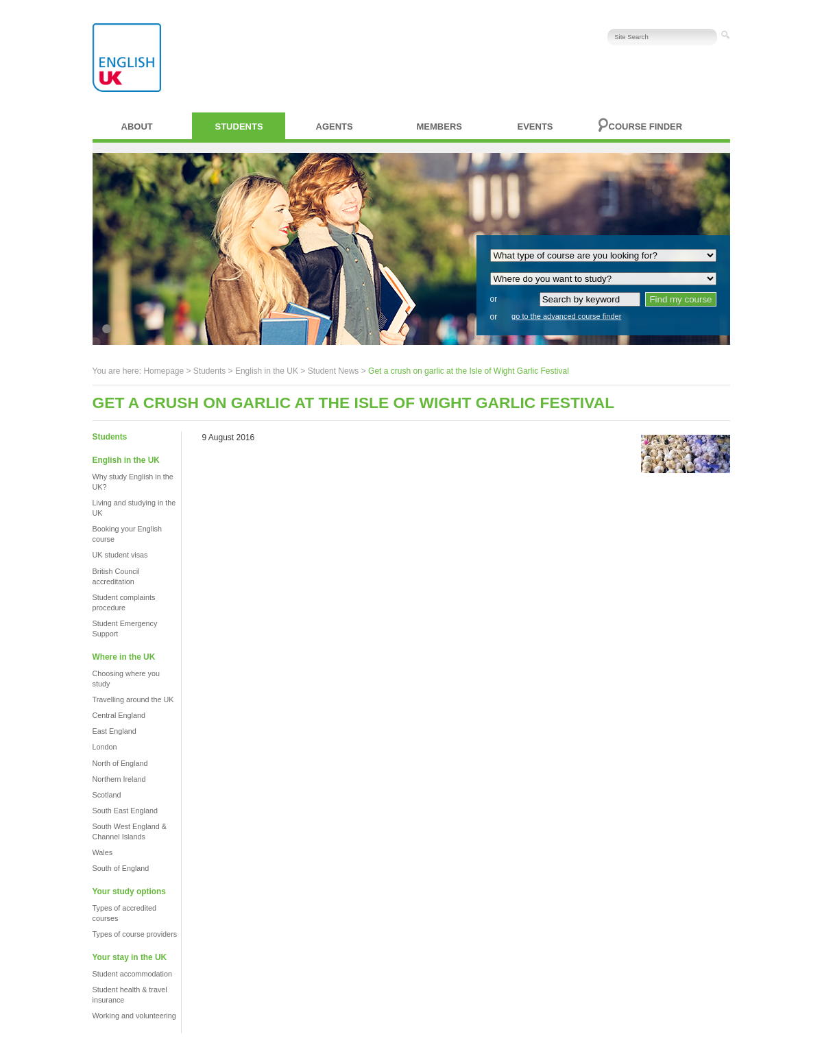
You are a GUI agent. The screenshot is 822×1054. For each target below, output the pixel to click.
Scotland (107, 795)
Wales (103, 852)
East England (114, 731)
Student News (333, 371)
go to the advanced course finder (566, 316)
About (137, 126)
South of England (121, 868)
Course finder (646, 126)
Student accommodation (132, 974)
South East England (125, 810)
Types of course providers (135, 934)
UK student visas (120, 555)
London (105, 747)
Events (535, 126)
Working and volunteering (134, 1015)
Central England (119, 715)
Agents (334, 126)
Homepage (163, 371)
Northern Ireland (119, 779)
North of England (120, 763)
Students (239, 126)
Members (439, 126)
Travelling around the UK (133, 699)
